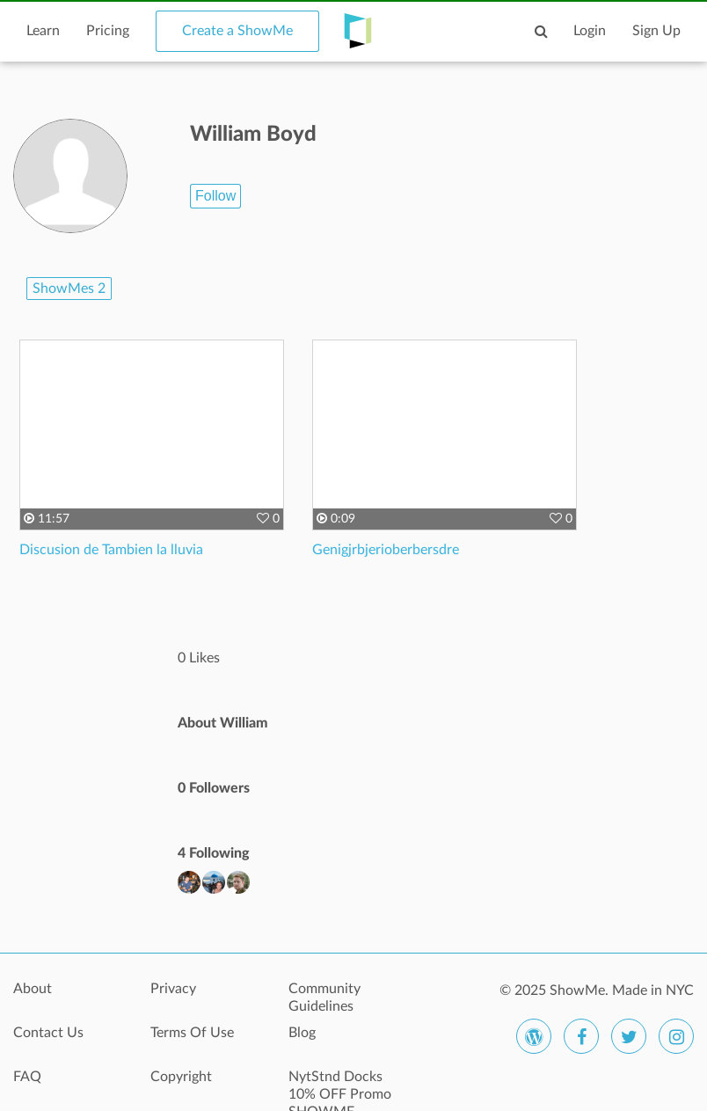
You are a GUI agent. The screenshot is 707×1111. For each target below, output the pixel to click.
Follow (215, 195)
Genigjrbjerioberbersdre (385, 550)
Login (589, 31)
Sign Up (656, 31)
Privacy (173, 989)
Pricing (107, 31)
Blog (302, 1033)
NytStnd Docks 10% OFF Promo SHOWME (339, 1086)
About (32, 989)
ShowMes (69, 288)
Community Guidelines (324, 997)
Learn (43, 31)
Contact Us (48, 1033)
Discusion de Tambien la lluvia (111, 550)
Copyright (181, 1077)
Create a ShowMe (237, 31)
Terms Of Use (192, 1033)
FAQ (27, 1077)
